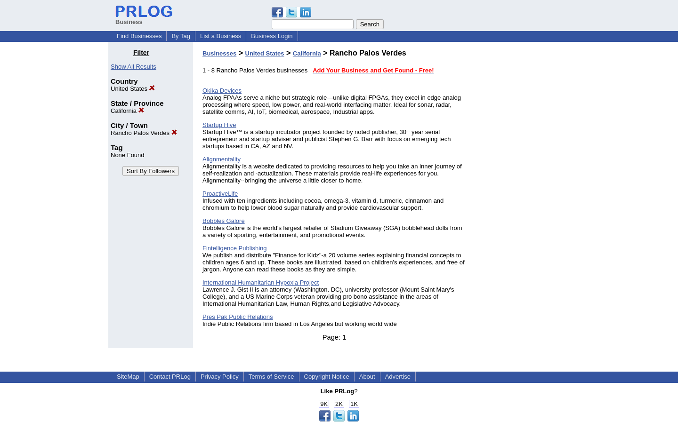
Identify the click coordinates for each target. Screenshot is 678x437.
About (367, 376)
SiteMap (128, 376)
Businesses (219, 53)
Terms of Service (271, 376)
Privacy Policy (220, 376)
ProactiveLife (220, 193)
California (127, 110)
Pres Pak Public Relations (237, 316)
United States (133, 88)
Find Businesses (139, 36)
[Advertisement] (521, 190)
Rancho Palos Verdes (144, 132)
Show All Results (133, 66)
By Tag (180, 36)
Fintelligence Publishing (234, 248)
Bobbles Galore (223, 220)
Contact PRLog (170, 376)
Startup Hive (219, 124)
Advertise (398, 376)
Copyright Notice (326, 376)
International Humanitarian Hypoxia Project (260, 282)
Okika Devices (222, 90)
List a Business (220, 36)
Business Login (271, 36)
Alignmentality (221, 159)
